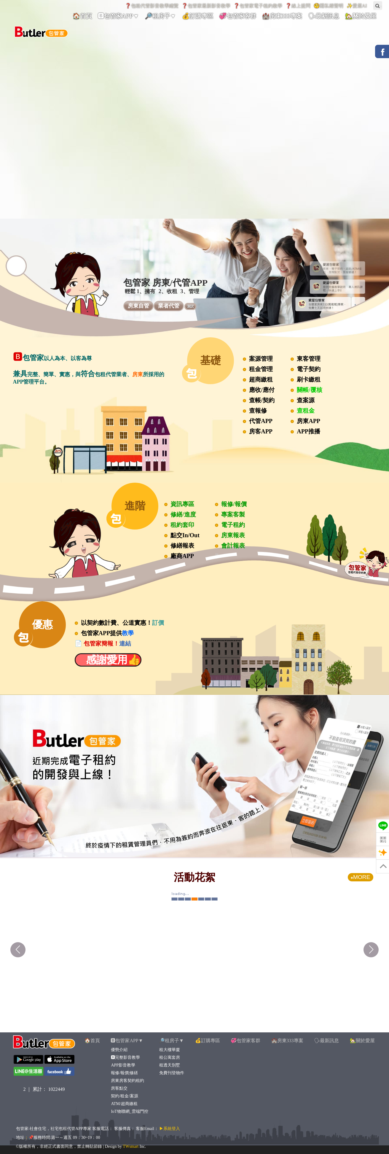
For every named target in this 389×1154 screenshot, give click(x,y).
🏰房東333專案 (287, 1040)
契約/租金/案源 (124, 1096)
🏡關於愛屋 (362, 1040)
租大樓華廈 (169, 1049)
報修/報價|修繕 (124, 1073)
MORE (360, 877)
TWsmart (130, 1146)
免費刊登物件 (171, 1073)
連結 (125, 643)
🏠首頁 (92, 1040)
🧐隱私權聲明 (328, 5)
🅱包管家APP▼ (127, 1040)
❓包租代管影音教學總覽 (151, 5)
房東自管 (138, 306)
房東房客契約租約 (127, 1080)
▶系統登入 (169, 1128)
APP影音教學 (123, 1065)
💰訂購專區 (207, 1040)
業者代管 (168, 306)
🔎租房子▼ (171, 1040)
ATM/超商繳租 (124, 1103)
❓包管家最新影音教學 (206, 5)
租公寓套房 (169, 1057)
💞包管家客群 (245, 1040)
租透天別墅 (169, 1065)
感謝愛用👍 (108, 660)
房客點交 (119, 1088)
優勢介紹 (119, 1049)
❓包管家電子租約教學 (258, 5)
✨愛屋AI (357, 5)
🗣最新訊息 (326, 1040)
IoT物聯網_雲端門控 (129, 1111)
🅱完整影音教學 (125, 1057)
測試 (190, 306)
